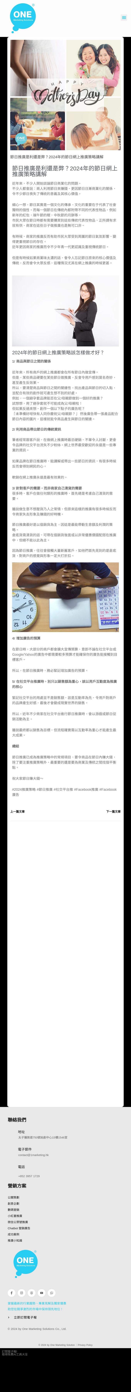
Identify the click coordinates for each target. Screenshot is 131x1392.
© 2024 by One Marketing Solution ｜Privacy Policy (66, 1345)
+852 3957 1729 (29, 1176)
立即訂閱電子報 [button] (25, 1317)
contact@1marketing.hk (33, 1155)
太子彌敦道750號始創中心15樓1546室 (42, 1137)
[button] (124, 17)
